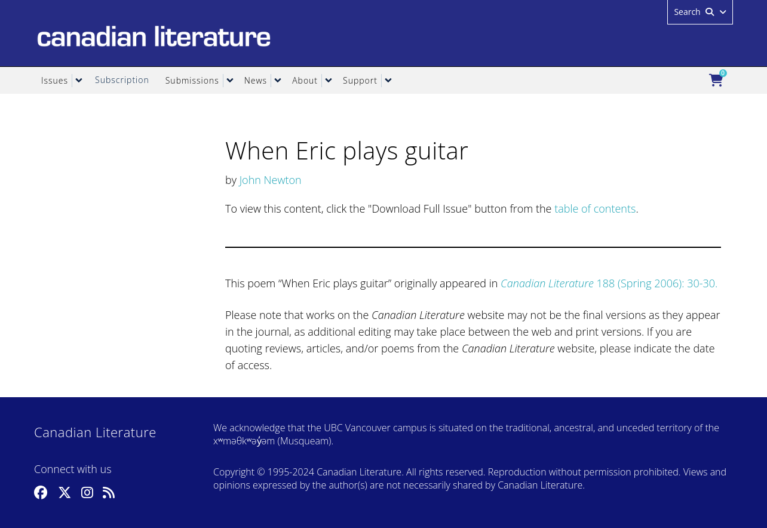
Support (360, 80)
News (255, 80)
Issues (54, 80)
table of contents (595, 208)
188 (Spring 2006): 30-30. (609, 283)
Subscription (122, 79)
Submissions (192, 80)
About (305, 80)
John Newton (271, 180)
